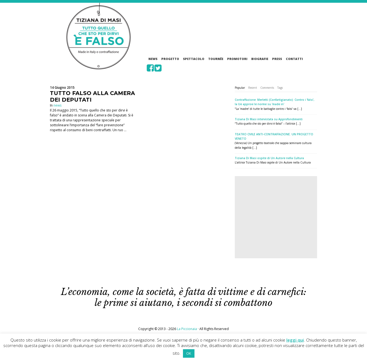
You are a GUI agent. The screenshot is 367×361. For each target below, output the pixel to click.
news (57, 105)
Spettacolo (193, 59)
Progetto (170, 59)
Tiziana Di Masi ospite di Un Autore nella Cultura (269, 158)
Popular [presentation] (240, 88)
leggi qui (295, 339)
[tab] (240, 87)
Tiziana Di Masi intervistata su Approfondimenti (269, 119)
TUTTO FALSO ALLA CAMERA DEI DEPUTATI (92, 96)
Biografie (259, 59)
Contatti (294, 59)
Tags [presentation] (280, 88)
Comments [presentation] (267, 88)
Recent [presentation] (252, 88)
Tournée (215, 59)
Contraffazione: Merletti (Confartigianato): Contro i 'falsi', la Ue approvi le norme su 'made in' (274, 102)
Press (277, 59)
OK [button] (188, 353)
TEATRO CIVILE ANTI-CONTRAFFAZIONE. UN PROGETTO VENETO (274, 136)
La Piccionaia (187, 328)
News (152, 59)
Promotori (237, 59)
